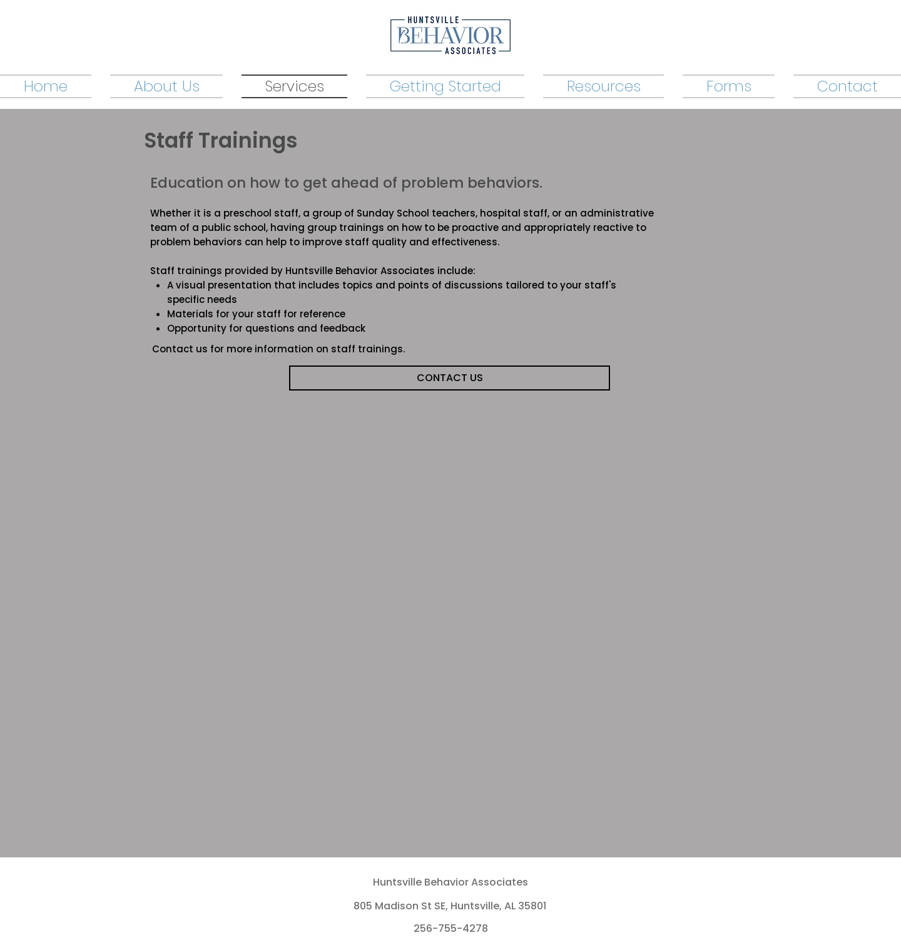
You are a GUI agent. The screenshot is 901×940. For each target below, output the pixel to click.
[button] (603, 85)
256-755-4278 (451, 928)
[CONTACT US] (449, 378)
